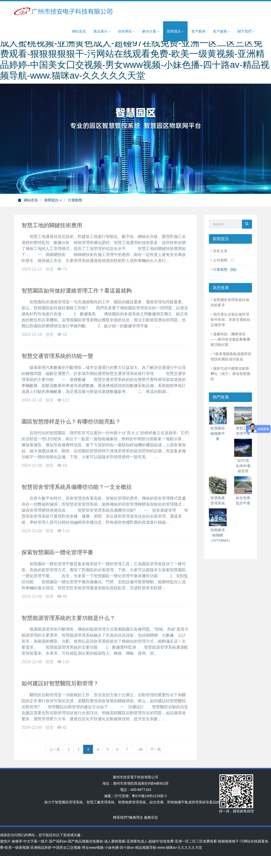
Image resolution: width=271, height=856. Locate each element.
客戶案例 (198, 31)
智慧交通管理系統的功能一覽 (57, 356)
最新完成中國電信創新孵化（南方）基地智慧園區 (230, 373)
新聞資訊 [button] (175, 31)
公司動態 (224, 260)
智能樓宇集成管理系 (186, 802)
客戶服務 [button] (221, 31)
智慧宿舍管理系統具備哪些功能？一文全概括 (77, 487)
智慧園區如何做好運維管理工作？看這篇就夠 (77, 291)
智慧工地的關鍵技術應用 (52, 225)
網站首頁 (79, 31)
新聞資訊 (53, 200)
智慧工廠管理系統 (100, 802)
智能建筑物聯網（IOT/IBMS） (220, 535)
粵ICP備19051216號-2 (149, 796)
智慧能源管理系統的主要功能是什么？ (68, 618)
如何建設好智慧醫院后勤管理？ (60, 683)
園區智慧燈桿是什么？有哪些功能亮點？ (71, 421)
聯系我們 (120, 817)
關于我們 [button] (245, 31)
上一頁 (54, 749)
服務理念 (136, 817)
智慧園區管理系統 (69, 802)
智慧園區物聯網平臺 (217, 433)
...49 (139, 749)
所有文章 (220, 251)
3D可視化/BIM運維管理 (243, 466)
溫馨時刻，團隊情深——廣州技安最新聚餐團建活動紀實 (230, 339)
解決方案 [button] (150, 31)
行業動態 (75, 200)
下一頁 (155, 749)
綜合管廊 (157, 802)
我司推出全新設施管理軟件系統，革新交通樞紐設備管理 (230, 319)
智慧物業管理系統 (132, 802)
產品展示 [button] (101, 31)
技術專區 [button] (126, 31)
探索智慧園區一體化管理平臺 (57, 552)
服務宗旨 (151, 817)
